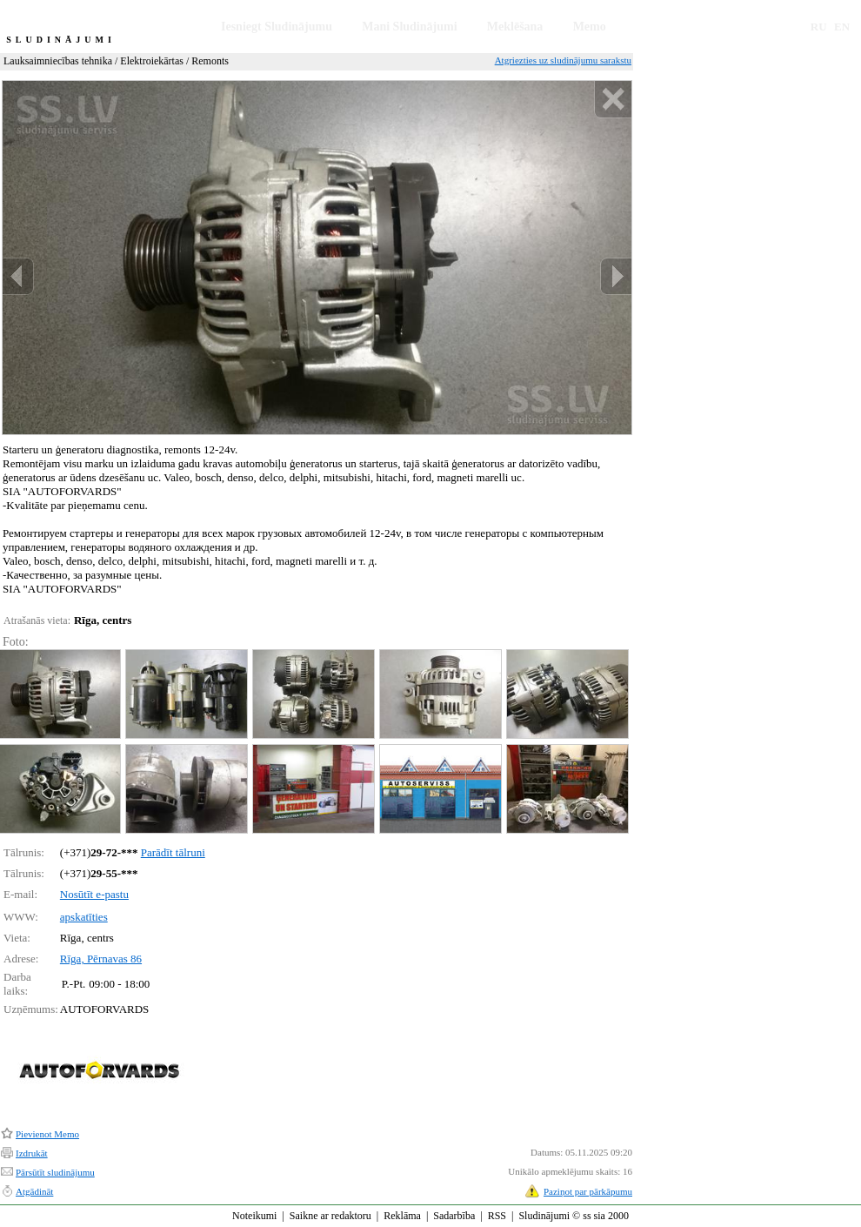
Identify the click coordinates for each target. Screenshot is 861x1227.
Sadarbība (454, 1216)
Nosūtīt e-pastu (94, 894)
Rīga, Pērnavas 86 (101, 958)
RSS (497, 1216)
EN (842, 26)
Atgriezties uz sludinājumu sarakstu (563, 60)
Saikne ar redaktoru (330, 1216)
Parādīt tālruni (173, 852)
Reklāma (402, 1216)
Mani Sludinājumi (409, 26)
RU (819, 26)
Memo (589, 26)
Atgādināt (34, 1191)
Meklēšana (515, 26)
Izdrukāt (32, 1153)
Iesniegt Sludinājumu (276, 26)
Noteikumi (254, 1216)
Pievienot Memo (47, 1134)
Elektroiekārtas (152, 61)
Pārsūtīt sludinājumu (55, 1172)
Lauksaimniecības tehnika (57, 61)
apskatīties (84, 916)
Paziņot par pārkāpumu (588, 1191)
